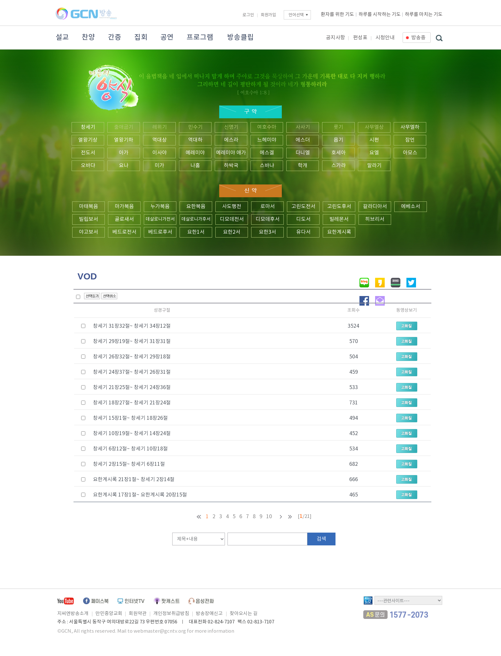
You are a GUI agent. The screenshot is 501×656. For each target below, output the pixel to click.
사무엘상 (374, 127)
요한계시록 (339, 232)
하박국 (231, 165)
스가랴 (338, 165)
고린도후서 (339, 206)
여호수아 (266, 127)
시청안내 (385, 38)
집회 (141, 37)
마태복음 (88, 206)
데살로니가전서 (160, 219)
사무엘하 (410, 127)
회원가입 (268, 15)
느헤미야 (266, 140)
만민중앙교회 (109, 613)
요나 (123, 165)
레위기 (159, 127)
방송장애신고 (209, 613)
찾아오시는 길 (244, 613)
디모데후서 (268, 219)
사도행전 (231, 206)
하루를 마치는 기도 (424, 14)
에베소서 (410, 206)
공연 (167, 37)
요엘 (374, 153)
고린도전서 (303, 206)
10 (269, 516)
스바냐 (267, 165)
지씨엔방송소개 (73, 613)
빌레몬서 (339, 219)
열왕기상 (87, 140)
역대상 (159, 140)
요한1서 (195, 232)
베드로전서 (124, 232)
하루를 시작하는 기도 (379, 14)
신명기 (231, 127)
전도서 (88, 153)
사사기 (303, 127)
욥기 (338, 140)
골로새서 (124, 219)
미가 (159, 165)
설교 (62, 37)
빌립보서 (88, 219)
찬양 (88, 37)
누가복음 (160, 206)
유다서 (303, 232)
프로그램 (200, 37)
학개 (302, 165)
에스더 (303, 140)
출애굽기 (123, 127)
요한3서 (267, 232)
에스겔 (267, 153)
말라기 (374, 165)
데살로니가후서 (196, 219)
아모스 (410, 153)
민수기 (195, 127)
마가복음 (124, 206)
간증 (114, 37)
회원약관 (138, 613)
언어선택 (296, 15)
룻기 (338, 127)
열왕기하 (123, 140)
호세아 (338, 153)
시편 (374, 140)
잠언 (410, 140)
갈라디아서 (375, 206)
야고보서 (88, 232)
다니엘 (303, 153)
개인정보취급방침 (171, 613)
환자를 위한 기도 (337, 14)
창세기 (88, 127)
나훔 (195, 165)
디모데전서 (232, 219)
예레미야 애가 (231, 153)
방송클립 (240, 37)
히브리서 (374, 219)
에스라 (231, 140)
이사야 (159, 153)
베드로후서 (160, 232)
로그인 (248, 15)
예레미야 (195, 153)
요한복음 (195, 206)
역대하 (195, 140)
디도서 (303, 219)
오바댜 (88, 165)
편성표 (360, 38)
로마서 (267, 206)
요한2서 (231, 232)
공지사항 (335, 38)
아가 (123, 153)
